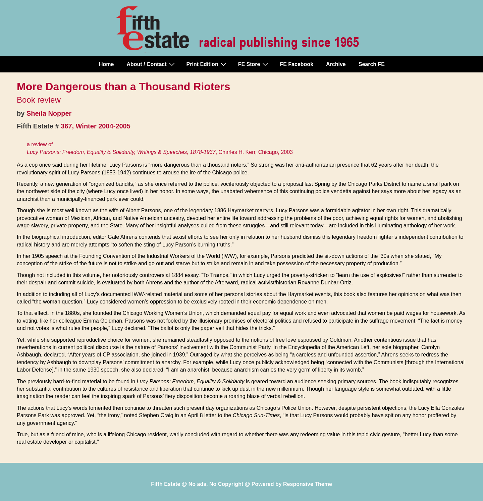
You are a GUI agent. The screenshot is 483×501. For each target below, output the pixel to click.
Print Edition (207, 64)
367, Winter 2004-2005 (95, 126)
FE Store (254, 64)
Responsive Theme (307, 484)
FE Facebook (296, 64)
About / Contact (151, 64)
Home (106, 64)
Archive (336, 64)
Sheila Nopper (48, 113)
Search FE (372, 64)
